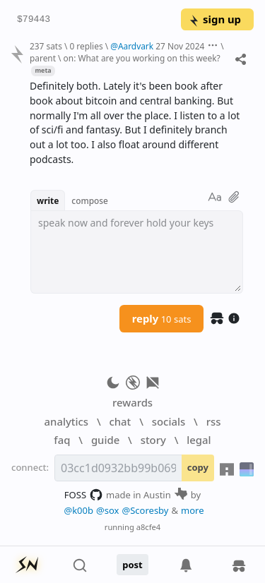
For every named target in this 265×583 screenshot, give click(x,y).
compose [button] (89, 200)
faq (62, 440)
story (153, 440)
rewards (132, 402)
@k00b (78, 510)
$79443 (33, 19)
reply (162, 318)
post (132, 564)
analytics (66, 421)
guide (105, 440)
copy (197, 467)
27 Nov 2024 (179, 46)
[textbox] (137, 252)
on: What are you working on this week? (142, 58)
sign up (214, 19)
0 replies (85, 46)
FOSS (83, 495)
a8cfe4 (148, 527)
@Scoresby (145, 510)
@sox (107, 510)
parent (43, 58)
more (192, 510)
